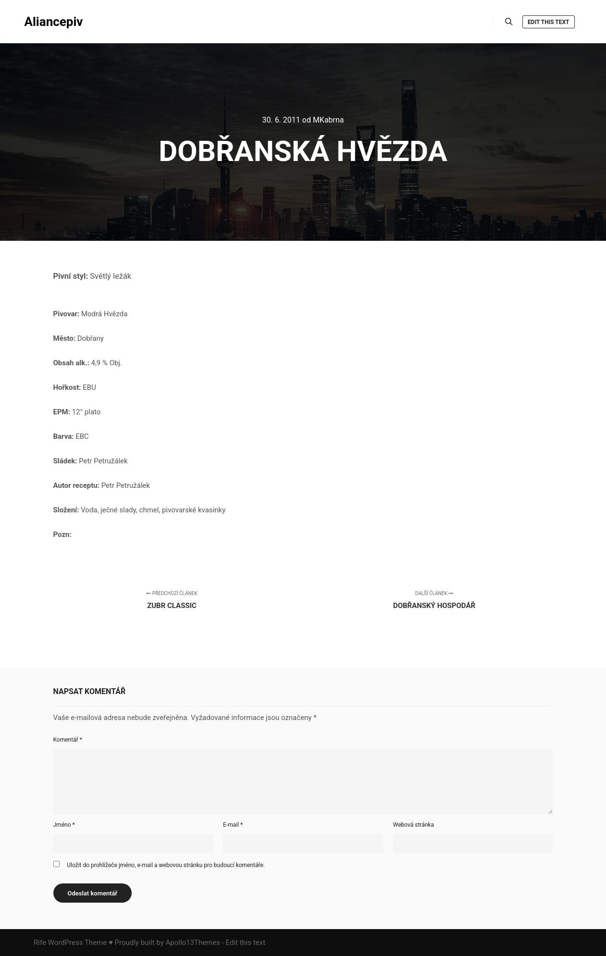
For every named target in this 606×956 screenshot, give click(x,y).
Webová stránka (413, 824)
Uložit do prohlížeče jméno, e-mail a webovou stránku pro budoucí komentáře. (166, 865)
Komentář (67, 739)
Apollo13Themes (192, 942)
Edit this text (548, 22)
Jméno (64, 824)
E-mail (233, 824)
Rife (40, 942)
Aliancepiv (54, 21)
